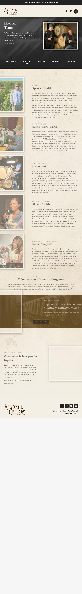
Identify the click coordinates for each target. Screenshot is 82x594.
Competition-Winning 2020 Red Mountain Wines (41, 2)
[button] (76, 11)
